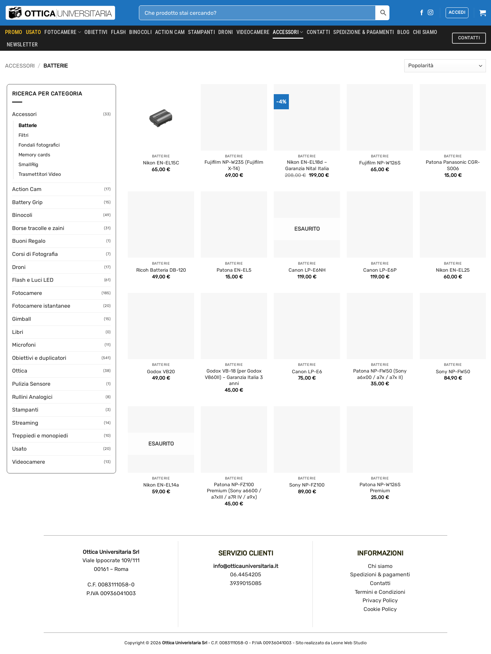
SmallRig (28, 164)
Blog (403, 32)
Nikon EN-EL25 (453, 270)
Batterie (27, 125)
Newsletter (22, 44)
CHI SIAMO (425, 32)
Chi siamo (380, 566)
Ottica (19, 371)
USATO (33, 32)
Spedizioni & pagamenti (380, 574)
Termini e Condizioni (380, 592)
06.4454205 (245, 574)
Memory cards (34, 155)
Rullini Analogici (32, 397)
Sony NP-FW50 (453, 372)
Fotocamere (62, 32)
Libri (17, 332)
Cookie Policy (380, 609)
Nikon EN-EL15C (161, 163)
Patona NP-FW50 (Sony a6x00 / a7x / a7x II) (380, 374)
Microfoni (24, 345)
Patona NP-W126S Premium (380, 488)
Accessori (288, 32)
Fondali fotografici (39, 145)
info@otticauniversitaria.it (245, 566)
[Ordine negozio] (445, 65)
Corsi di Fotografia (35, 254)
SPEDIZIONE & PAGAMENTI (363, 32)
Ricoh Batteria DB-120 (161, 270)
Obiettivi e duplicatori (39, 358)
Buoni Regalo (28, 241)
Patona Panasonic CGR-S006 (453, 165)
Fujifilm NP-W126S (380, 163)
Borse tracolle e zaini (38, 228)
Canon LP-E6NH (307, 270)
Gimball (21, 319)
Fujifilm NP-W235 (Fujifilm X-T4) (233, 165)
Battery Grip (27, 202)
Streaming (25, 423)
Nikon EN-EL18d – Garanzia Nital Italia (307, 165)
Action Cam (170, 32)
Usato (19, 449)
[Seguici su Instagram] (430, 13)
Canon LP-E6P (379, 270)
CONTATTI (318, 32)
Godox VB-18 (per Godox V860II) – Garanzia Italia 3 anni (234, 377)
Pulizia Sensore (31, 384)
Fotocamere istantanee (41, 306)
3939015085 (246, 583)
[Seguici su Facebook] (421, 13)
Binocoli (140, 32)
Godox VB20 (161, 372)
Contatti (380, 583)
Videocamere (253, 32)
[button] (457, 12)
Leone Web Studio (349, 642)
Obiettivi (96, 32)
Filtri (23, 135)
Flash (118, 32)
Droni (225, 32)
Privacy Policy (380, 600)
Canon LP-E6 (307, 372)
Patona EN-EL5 (234, 270)
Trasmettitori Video (39, 174)
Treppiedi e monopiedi (40, 435)
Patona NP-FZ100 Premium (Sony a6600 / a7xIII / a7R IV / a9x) (234, 491)
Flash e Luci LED (32, 280)
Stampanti (201, 32)
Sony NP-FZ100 (307, 485)
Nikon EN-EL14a (161, 485)
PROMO (14, 32)
